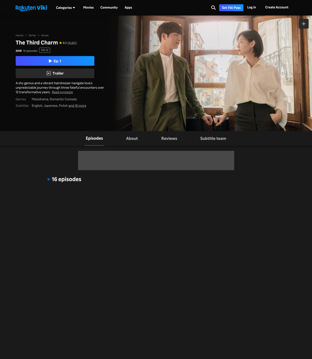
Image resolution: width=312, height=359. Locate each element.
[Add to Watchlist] (304, 24)
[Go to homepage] (31, 8)
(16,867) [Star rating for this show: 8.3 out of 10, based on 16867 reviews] (72, 42)
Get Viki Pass (231, 8)
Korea (44, 35)
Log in (251, 7)
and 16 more (77, 105)
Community (109, 7)
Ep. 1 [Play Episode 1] (55, 61)
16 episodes (30, 50)
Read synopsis (62, 92)
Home (19, 35)
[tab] (94, 138)
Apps (128, 7)
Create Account (276, 7)
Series (32, 35)
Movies (88, 7)
